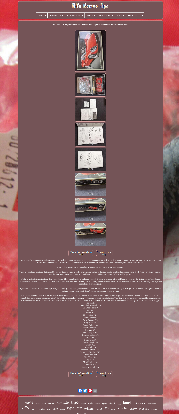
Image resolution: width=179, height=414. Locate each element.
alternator (140, 403)
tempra (97, 404)
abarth (112, 403)
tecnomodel (152, 404)
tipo (74, 402)
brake (133, 408)
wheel (83, 404)
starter (34, 409)
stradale (63, 403)
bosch (99, 409)
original (89, 408)
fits (107, 408)
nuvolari (62, 409)
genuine (154, 409)
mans (119, 404)
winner (51, 404)
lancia (128, 403)
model (29, 403)
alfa (25, 407)
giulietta (144, 408)
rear (38, 403)
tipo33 (104, 404)
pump (113, 409)
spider (42, 409)
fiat (79, 408)
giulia (49, 409)
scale (122, 408)
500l (44, 403)
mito (90, 403)
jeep (55, 408)
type (70, 408)
